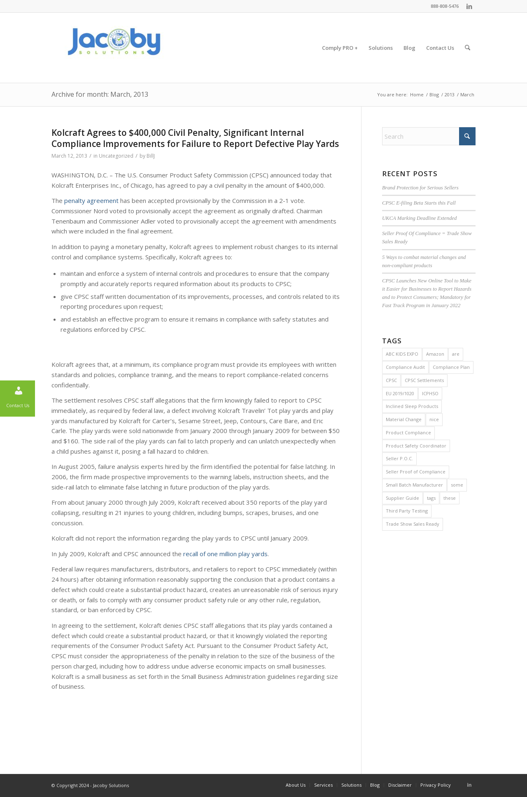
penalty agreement (91, 200)
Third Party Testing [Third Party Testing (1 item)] (407, 511)
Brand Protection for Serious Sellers (420, 188)
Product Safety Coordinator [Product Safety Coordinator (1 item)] (416, 446)
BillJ (151, 155)
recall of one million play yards (225, 554)
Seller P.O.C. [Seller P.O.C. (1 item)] (399, 458)
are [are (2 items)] (455, 354)
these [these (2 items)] (449, 498)
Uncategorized (116, 155)
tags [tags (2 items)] (431, 498)
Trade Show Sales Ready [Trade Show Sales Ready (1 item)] (412, 524)
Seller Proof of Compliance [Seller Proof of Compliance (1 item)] (415, 471)
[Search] (467, 48)
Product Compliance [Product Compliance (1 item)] (408, 432)
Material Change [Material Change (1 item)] (404, 419)
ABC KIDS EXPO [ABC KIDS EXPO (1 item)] (402, 354)
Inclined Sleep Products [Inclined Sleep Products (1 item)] (412, 406)
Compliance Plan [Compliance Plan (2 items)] (451, 367)
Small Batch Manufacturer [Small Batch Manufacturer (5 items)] (414, 485)
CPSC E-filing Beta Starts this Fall (419, 203)
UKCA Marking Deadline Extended (419, 218)
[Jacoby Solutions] (113, 48)
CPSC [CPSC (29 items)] (391, 380)
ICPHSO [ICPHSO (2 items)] (430, 393)
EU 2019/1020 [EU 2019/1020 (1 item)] (400, 393)
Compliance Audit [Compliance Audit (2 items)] (405, 367)
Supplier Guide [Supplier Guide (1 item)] (402, 498)
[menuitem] (340, 48)
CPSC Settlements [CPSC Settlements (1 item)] (424, 380)
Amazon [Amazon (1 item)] (435, 354)
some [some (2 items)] (457, 485)
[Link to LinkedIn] (469, 6)
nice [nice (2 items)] (434, 419)
